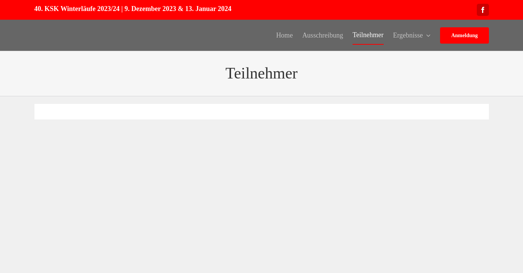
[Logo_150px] (63, 26)
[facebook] (483, 10)
